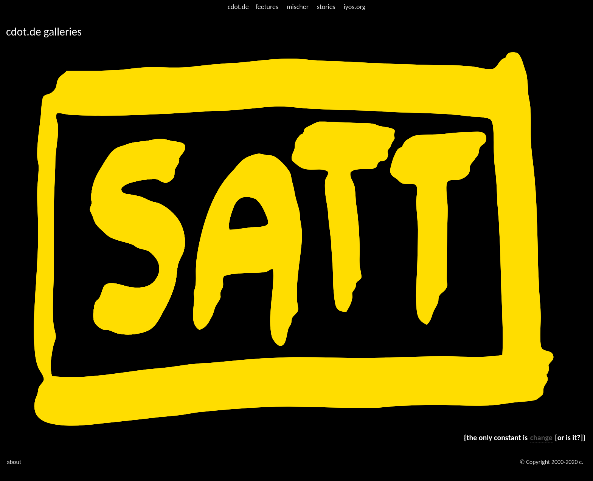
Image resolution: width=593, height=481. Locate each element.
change (541, 437)
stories (326, 7)
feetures (267, 7)
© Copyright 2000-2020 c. (551, 462)
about (14, 462)
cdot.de (238, 7)
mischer (298, 7)
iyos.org (354, 7)
